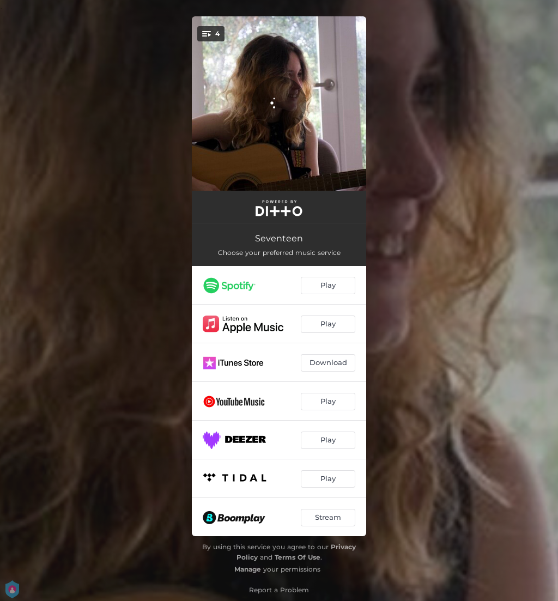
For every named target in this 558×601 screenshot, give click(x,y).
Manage (247, 569)
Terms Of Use (297, 557)
